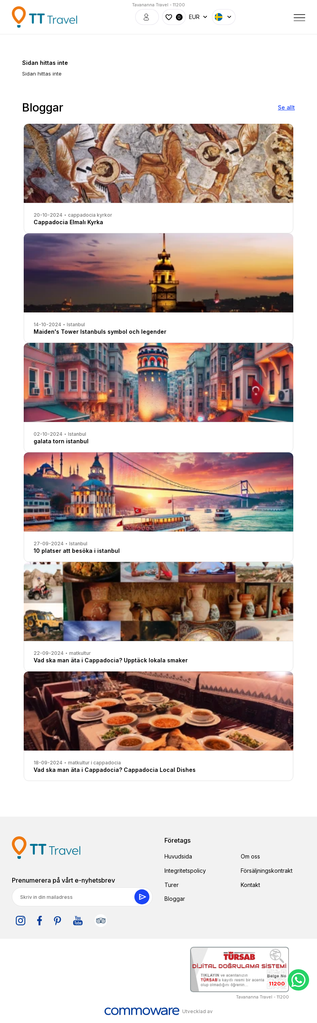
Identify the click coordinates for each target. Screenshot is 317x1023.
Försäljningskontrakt (266, 870)
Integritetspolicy (185, 870)
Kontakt (250, 884)
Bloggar (174, 898)
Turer (171, 884)
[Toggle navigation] (300, 17)
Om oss (250, 856)
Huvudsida (178, 856)
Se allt (286, 107)
